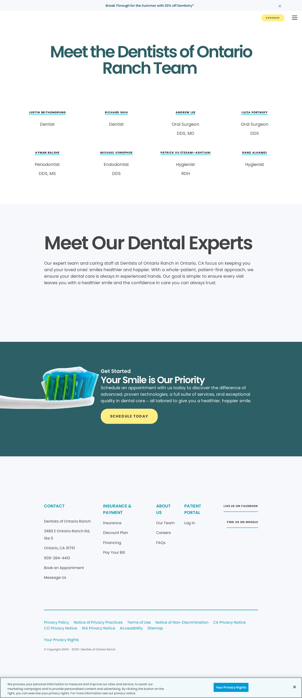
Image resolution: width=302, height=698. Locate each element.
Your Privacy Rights (61, 640)
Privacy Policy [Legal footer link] (56, 622)
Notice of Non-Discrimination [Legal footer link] (181, 622)
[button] (294, 18)
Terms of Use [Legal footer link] (139, 622)
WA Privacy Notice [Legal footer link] (98, 628)
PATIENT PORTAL (192, 509)
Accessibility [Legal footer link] (131, 628)
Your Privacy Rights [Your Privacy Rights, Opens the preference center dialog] (231, 687)
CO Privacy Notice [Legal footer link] (60, 628)
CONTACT (54, 506)
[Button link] (273, 17)
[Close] (294, 687)
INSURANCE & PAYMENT (117, 509)
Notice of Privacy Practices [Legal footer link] (98, 622)
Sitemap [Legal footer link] (155, 628)
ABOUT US (163, 509)
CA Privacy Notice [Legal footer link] (229, 622)
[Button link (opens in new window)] (241, 507)
